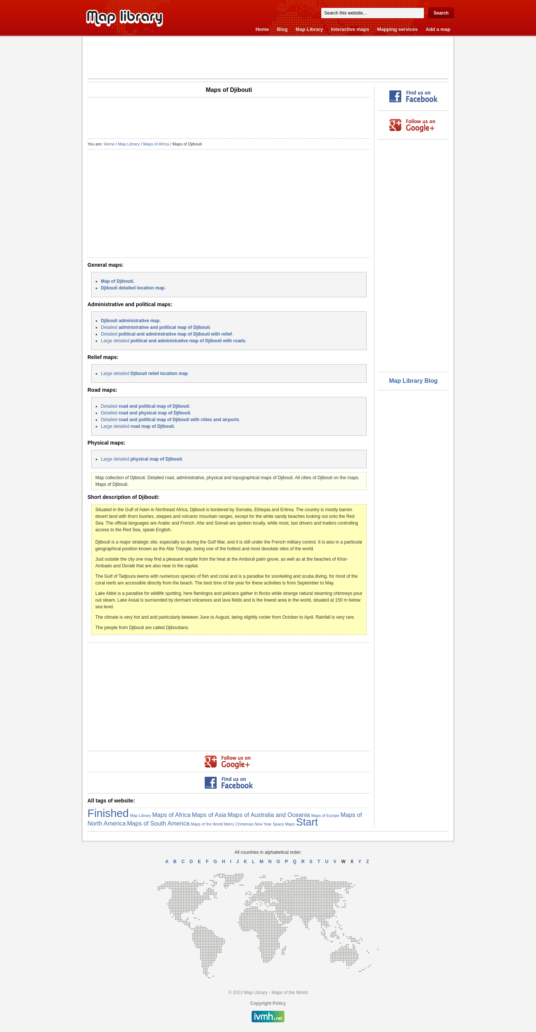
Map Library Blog (413, 381)
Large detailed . (173, 340)
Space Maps (284, 824)
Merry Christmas (238, 824)
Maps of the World (207, 824)
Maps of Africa (156, 144)
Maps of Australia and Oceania (269, 814)
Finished (108, 813)
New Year (263, 824)
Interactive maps (350, 29)
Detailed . (156, 327)
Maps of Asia (209, 814)
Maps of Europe (325, 815)
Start (307, 822)
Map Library (309, 29)
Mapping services (397, 29)
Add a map (438, 29)
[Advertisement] (268, 57)
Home (262, 29)
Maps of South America (158, 823)
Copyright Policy (267, 1003)
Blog (282, 29)
